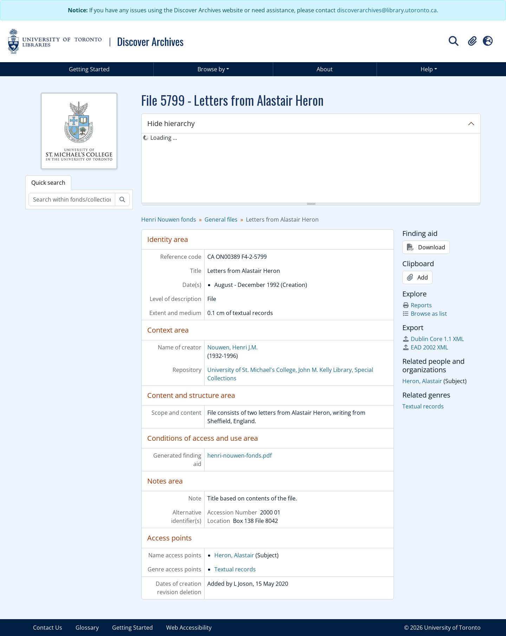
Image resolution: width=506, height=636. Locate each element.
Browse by (211, 69)
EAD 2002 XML (425, 347)
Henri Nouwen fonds (168, 219)
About (325, 69)
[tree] (311, 168)
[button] (472, 41)
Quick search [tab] (48, 182)
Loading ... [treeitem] (163, 138)
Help (427, 69)
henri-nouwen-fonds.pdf (239, 455)
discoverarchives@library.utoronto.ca (387, 10)
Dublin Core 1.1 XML (433, 339)
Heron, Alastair (234, 555)
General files (221, 219)
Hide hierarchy (171, 123)
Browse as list (424, 313)
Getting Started (89, 69)
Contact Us (47, 627)
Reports (417, 305)
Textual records (235, 569)
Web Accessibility (189, 627)
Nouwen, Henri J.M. (232, 347)
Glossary (87, 627)
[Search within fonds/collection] (71, 199)
